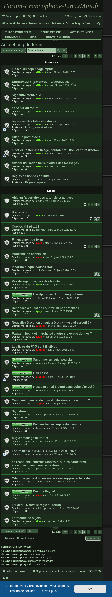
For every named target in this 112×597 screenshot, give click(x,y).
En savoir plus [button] (47, 591)
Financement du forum (28, 239)
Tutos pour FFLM (18, 32)
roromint (40, 229)
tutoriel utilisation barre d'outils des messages (45, 163)
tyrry (39, 284)
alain (39, 242)
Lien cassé (40, 373)
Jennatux (41, 441)
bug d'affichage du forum (30, 438)
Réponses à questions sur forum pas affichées (45, 308)
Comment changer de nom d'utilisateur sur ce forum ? (51, 400)
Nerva (39, 428)
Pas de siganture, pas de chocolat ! (37, 281)
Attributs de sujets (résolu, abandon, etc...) (42, 82)
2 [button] (75, 56)
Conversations (58, 37)
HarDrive (41, 390)
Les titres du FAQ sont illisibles (34, 346)
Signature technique (26, 95)
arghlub (40, 325)
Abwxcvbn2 (42, 363)
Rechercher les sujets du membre (57, 424)
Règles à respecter (36, 182)
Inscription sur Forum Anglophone (58, 294)
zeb (38, 179)
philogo (40, 468)
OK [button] (90, 588)
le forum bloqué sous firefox (32, 267)
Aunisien (41, 454)
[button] (65, 56)
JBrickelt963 (43, 298)
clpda (39, 200)
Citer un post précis (26, 137)
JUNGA (40, 270)
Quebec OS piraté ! (25, 226)
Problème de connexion (29, 254)
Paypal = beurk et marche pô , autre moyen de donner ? (52, 333)
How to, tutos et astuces (38, 127)
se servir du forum (25, 108)
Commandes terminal (21, 37)
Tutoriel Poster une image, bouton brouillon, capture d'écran (55, 150)
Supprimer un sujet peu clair (53, 359)
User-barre (19, 212)
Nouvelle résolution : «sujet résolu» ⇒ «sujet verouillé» (51, 322)
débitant (41, 72)
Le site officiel (50, 32)
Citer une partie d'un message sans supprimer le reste (51, 478)
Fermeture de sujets (26, 518)
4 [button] (84, 56)
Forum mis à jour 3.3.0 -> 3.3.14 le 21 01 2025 (44, 451)
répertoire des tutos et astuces (34, 121)
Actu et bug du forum (22, 44)
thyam (40, 215)
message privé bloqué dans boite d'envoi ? (64, 386)
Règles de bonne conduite (31, 176)
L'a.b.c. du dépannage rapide (32, 69)
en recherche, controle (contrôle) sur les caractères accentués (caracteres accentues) (49, 463)
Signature (19, 411)
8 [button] (95, 56)
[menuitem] (26, 16)
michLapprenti (44, 414)
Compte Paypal (44, 491)
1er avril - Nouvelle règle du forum (36, 505)
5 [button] (88, 56)
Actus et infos (81, 32)
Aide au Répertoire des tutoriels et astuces (42, 197)
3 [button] (79, 56)
